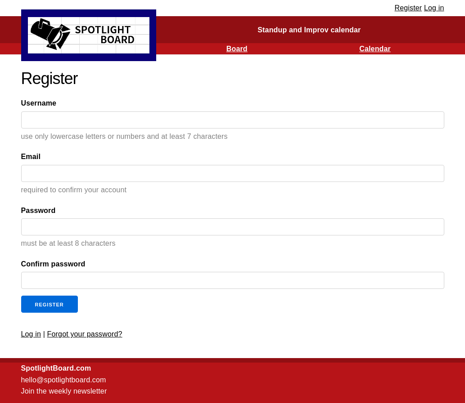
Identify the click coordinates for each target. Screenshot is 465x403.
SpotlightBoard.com (56, 368)
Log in (434, 8)
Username (39, 103)
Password (38, 210)
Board (237, 49)
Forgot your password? (84, 334)
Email (31, 156)
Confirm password (53, 264)
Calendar (375, 49)
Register (408, 8)
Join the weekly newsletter (64, 391)
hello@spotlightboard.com (63, 380)
